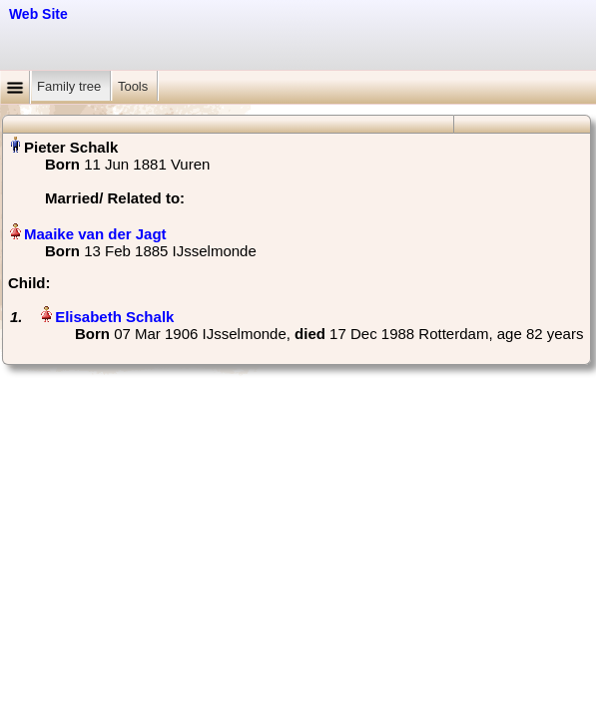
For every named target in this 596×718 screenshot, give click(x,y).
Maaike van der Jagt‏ (95, 233)
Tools (135, 86)
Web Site (38, 14)
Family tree (71, 86)
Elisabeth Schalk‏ (114, 316)
